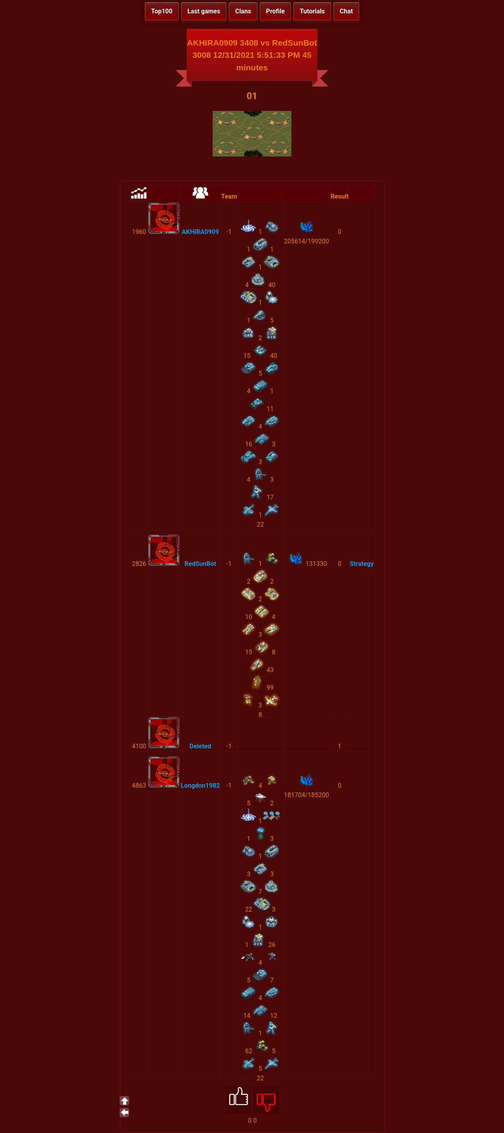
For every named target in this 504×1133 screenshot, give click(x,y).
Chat (346, 11)
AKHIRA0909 (200, 232)
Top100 (161, 11)
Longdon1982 (200, 785)
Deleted (200, 746)
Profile (275, 11)
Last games (203, 11)
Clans (243, 11)
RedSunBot (200, 563)
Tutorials (312, 11)
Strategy (362, 563)
